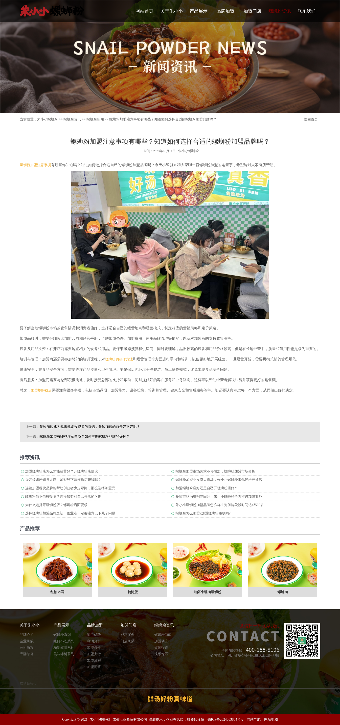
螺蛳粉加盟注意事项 (35, 165)
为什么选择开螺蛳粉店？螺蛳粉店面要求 (56, 505)
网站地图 (271, 719)
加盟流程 (94, 660)
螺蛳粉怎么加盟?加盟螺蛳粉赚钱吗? (203, 513)
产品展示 (198, 11)
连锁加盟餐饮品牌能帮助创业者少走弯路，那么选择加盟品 (70, 488)
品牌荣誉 (27, 654)
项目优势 (94, 635)
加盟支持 (94, 654)
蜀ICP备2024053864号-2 (225, 719)
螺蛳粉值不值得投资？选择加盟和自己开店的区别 (63, 496)
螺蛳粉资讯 (280, 15)
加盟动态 (161, 641)
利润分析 (94, 641)
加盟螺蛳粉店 (41, 390)
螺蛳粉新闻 (95, 119)
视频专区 (161, 654)
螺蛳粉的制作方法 (119, 359)
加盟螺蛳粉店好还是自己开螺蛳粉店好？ (207, 488)
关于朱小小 (171, 11)
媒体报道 (161, 647)
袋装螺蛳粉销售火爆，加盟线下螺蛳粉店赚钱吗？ (63, 480)
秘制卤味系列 (63, 647)
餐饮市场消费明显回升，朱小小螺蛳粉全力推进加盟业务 (219, 496)
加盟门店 (252, 11)
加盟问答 (94, 667)
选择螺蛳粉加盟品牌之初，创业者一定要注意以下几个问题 (70, 513)
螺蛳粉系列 (62, 635)
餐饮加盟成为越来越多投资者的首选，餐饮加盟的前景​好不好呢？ (90, 427)
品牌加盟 (225, 11)
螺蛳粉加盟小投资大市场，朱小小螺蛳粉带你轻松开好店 (219, 480)
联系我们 (307, 11)
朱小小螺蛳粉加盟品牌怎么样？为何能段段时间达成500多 (220, 505)
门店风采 (128, 641)
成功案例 (128, 635)
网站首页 (144, 11)
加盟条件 (94, 647)
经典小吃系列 (63, 641)
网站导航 (254, 719)
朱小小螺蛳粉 (47, 119)
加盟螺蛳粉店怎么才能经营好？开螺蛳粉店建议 (61, 471)
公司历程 (27, 647)
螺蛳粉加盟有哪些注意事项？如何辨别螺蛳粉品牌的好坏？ (85, 436)
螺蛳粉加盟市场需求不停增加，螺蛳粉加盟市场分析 (215, 471)
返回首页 (311, 119)
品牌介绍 (27, 635)
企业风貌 (27, 641)
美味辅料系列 (63, 654)
